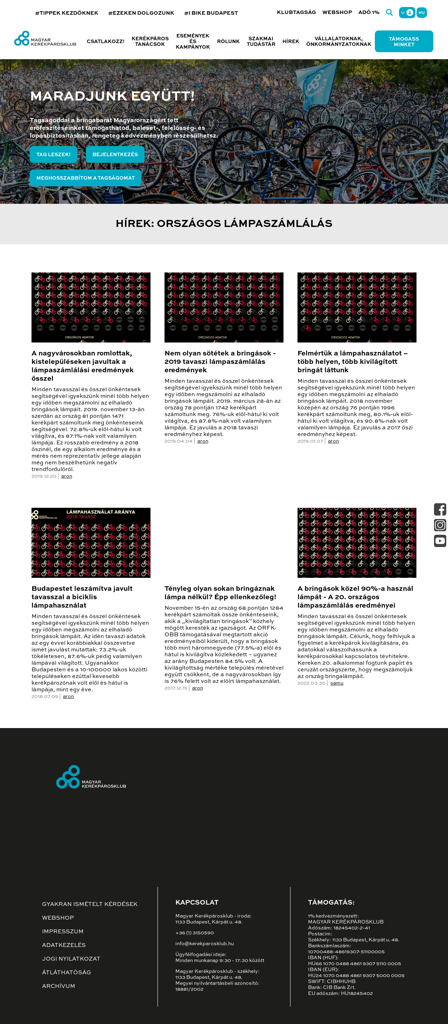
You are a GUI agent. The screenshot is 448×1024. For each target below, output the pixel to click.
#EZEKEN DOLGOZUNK (141, 13)
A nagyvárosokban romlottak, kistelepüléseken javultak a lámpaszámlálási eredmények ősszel (82, 366)
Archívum (58, 986)
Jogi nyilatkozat (71, 959)
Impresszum (63, 932)
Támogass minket (404, 42)
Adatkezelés (64, 945)
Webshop (337, 12)
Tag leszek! (53, 154)
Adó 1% (369, 12)
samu (336, 683)
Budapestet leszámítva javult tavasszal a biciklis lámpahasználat (82, 597)
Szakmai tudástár (261, 41)
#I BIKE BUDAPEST (211, 13)
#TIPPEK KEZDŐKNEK (66, 13)
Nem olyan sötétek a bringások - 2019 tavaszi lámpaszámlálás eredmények (220, 362)
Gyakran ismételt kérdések (90, 904)
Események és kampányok (193, 42)
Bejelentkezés (115, 154)
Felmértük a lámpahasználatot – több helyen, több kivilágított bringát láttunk (353, 362)
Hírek (290, 41)
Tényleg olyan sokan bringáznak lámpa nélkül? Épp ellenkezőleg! (220, 593)
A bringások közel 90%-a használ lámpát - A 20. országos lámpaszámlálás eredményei (355, 597)
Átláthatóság (66, 973)
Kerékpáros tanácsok (150, 41)
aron (66, 476)
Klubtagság (296, 12)
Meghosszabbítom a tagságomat (85, 178)
